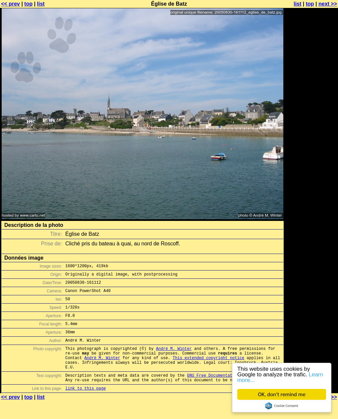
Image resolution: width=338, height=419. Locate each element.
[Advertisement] (311, 163)
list (41, 4)
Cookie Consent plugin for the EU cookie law (281, 405)
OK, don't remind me (282, 394)
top (28, 4)
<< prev (10, 4)
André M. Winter (174, 359)
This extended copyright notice (208, 370)
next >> (327, 4)
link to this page (85, 406)
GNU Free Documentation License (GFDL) (231, 391)
